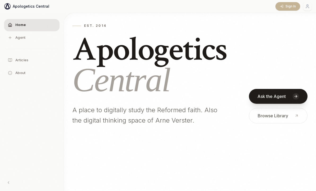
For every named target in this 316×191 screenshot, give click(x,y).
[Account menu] (307, 6)
